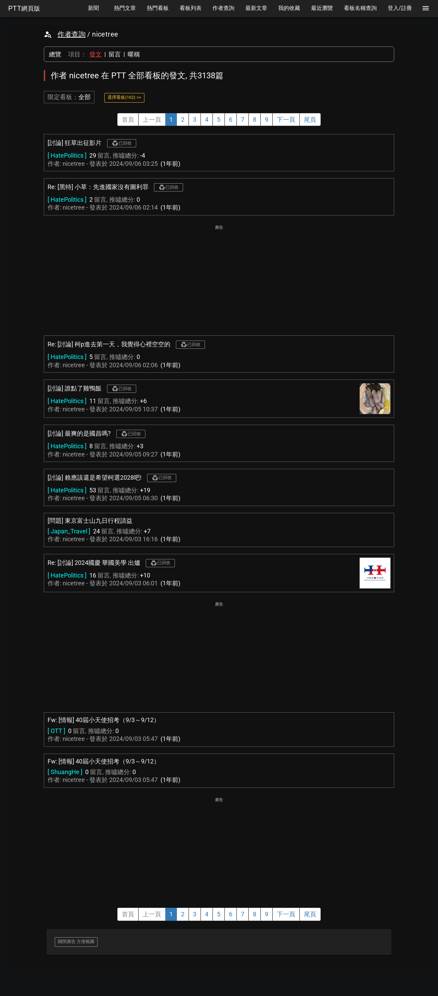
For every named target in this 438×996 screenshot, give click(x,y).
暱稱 (134, 54)
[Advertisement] (219, 279)
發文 (95, 54)
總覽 (55, 54)
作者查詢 (71, 34)
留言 (114, 54)
